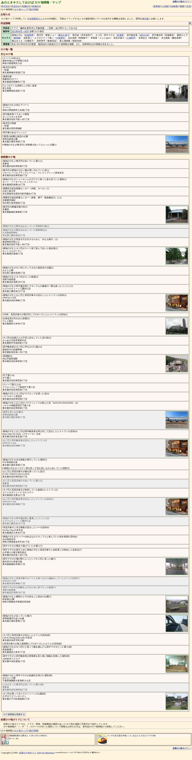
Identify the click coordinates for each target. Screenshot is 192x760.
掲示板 (145, 19)
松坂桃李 (29, 35)
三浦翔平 (131, 38)
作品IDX (16, 6)
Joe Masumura (48, 753)
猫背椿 (17, 38)
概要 (182, 6)
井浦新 (120, 35)
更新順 (157, 6)
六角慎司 (60, 38)
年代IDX (5, 6)
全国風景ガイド (36, 19)
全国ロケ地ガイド (27, 753)
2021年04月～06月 (20, 31)
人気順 (165, 6)
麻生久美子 (63, 35)
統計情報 (33, 9)
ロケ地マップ (20, 9)
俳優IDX (26, 6)
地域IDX (36, 6)
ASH (39, 753)
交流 (188, 6)
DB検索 (174, 6)
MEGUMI (144, 35)
